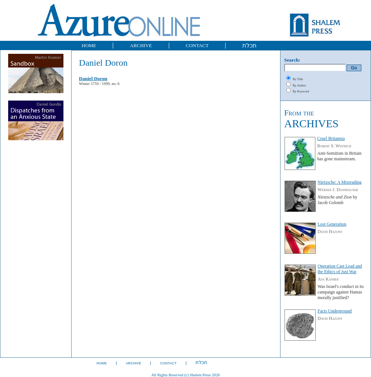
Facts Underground (335, 311)
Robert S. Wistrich (334, 145)
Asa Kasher (328, 279)
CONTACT (197, 45)
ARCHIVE (141, 45)
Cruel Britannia (331, 138)
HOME (89, 45)
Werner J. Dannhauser (338, 189)
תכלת (249, 45)
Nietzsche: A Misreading (340, 182)
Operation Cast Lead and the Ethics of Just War (340, 268)
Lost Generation (332, 224)
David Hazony (330, 231)
